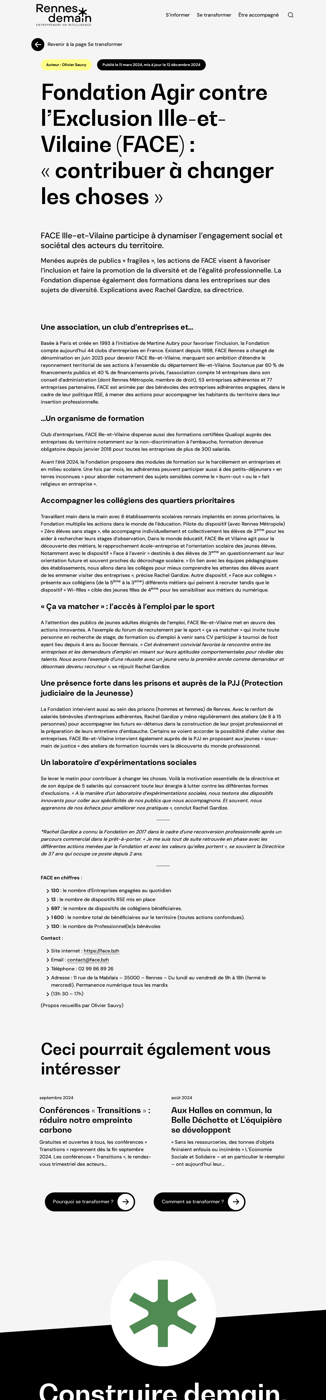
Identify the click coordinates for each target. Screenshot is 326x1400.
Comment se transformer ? (193, 1202)
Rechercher (290, 15)
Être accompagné (258, 15)
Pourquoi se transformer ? (83, 1202)
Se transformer (214, 15)
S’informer (178, 15)
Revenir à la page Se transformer (85, 44)
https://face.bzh (101, 951)
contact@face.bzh (88, 960)
